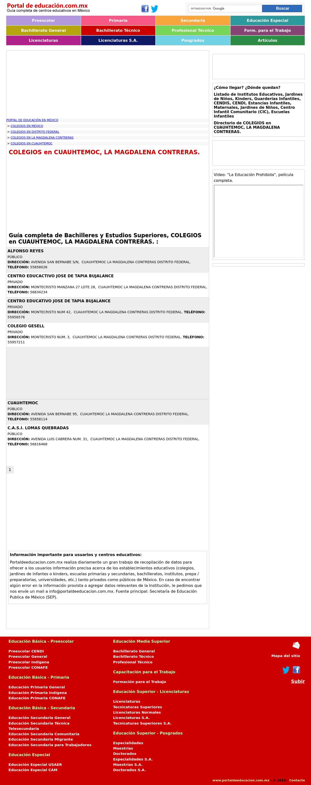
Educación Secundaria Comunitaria (44, 734)
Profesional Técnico (193, 30)
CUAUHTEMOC (23, 403)
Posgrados (192, 40)
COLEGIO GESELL (26, 326)
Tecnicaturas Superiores (137, 707)
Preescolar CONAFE (28, 667)
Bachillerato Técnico (118, 30)
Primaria (118, 20)
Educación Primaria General (37, 687)
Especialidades (128, 743)
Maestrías (123, 748)
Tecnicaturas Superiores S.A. (142, 723)
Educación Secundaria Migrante (41, 739)
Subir (298, 681)
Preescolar (43, 20)
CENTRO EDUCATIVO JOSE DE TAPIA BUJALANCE (59, 301)
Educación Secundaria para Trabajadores (50, 745)
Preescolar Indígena (29, 662)
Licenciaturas (43, 40)
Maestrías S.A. (128, 764)
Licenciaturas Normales (137, 712)
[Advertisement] (107, 84)
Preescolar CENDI (26, 651)
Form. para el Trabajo (267, 30)
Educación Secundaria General (39, 718)
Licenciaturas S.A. (118, 40)
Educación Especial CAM (33, 770)
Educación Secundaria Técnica (39, 723)
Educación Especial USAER (35, 764)
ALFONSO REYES (25, 251)
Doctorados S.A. (129, 770)
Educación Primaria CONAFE (37, 698)
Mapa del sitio (285, 656)
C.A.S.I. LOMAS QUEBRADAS (38, 428)
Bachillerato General (43, 30)
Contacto (297, 780)
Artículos (267, 40)
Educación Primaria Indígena (38, 693)
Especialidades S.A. (133, 759)
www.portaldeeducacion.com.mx (240, 780)
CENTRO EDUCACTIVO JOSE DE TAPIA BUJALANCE (61, 276)
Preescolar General (28, 656)
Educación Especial (267, 20)
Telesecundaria (24, 728)
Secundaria (193, 20)
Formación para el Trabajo (139, 682)
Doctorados (125, 753)
